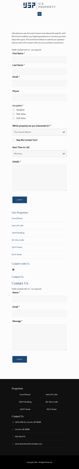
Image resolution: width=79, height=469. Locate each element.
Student (20, 110)
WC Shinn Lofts (18, 240)
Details (16, 161)
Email (16, 76)
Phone (15, 91)
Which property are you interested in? (31, 125)
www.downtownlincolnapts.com (28, 443)
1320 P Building (18, 232)
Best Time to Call (20, 147)
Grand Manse (17, 218)
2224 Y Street (17, 247)
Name (16, 292)
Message (17, 321)
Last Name (18, 65)
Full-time (20, 118)
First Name (18, 53)
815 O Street (17, 254)
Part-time (21, 114)
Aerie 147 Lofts (17, 225)
